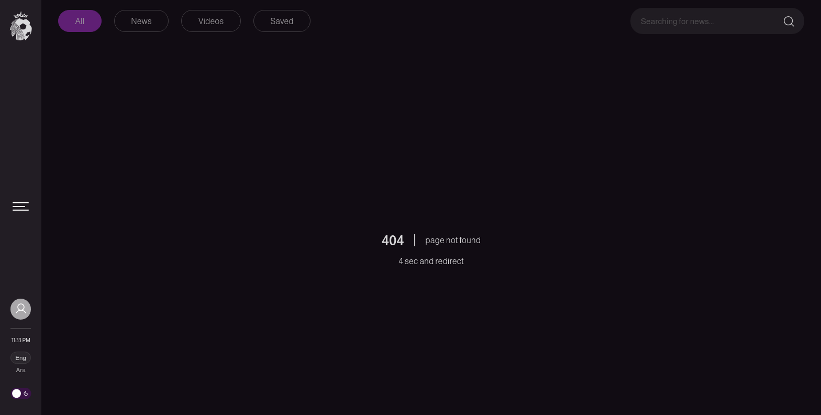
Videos (211, 21)
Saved (281, 21)
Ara (21, 370)
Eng (20, 358)
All (80, 21)
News (141, 21)
